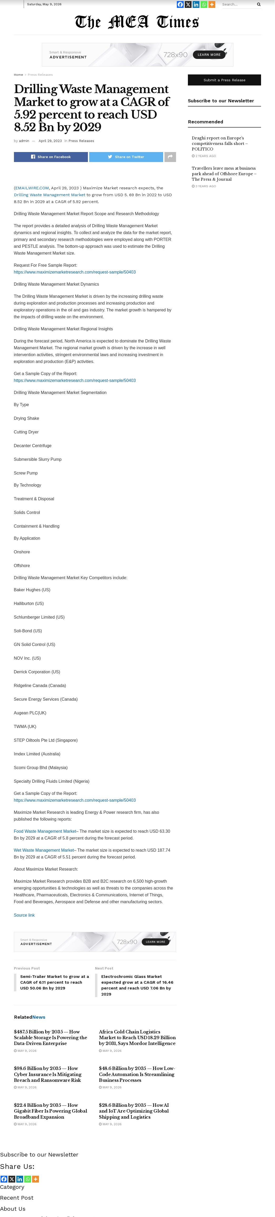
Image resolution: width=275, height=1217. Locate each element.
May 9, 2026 (25, 1051)
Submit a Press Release (225, 80)
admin (24, 141)
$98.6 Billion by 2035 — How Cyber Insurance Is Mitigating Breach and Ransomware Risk (48, 1074)
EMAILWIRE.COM (32, 187)
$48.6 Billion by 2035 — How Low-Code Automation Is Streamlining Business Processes (137, 1074)
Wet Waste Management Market (44, 850)
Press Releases (40, 75)
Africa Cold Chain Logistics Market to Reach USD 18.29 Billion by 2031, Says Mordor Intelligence (137, 1038)
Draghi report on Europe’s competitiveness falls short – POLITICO (220, 144)
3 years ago (204, 186)
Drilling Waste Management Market (49, 194)
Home (18, 75)
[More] (211, 4)
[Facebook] (180, 4)
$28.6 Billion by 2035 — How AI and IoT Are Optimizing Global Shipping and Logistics (134, 1111)
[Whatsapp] (204, 4)
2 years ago (204, 156)
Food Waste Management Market (45, 831)
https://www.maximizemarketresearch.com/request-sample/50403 (75, 272)
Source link (24, 915)
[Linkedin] (196, 4)
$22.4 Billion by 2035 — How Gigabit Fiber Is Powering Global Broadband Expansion (50, 1111)
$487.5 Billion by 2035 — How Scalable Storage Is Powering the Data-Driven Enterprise (50, 1038)
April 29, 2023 (50, 141)
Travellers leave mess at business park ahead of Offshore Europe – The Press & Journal (224, 174)
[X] (188, 4)
